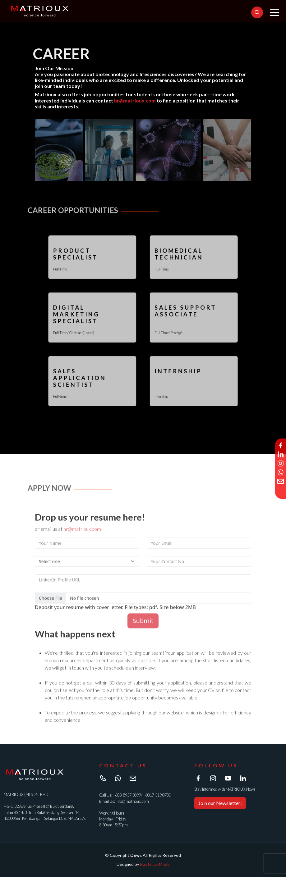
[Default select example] (87, 572)
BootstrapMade (154, 864)
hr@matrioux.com (135, 101)
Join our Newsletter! (220, 803)
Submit (143, 632)
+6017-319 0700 (157, 795)
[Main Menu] (274, 12)
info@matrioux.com (132, 801)
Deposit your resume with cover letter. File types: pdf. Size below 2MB (115, 618)
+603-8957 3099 (127, 795)
